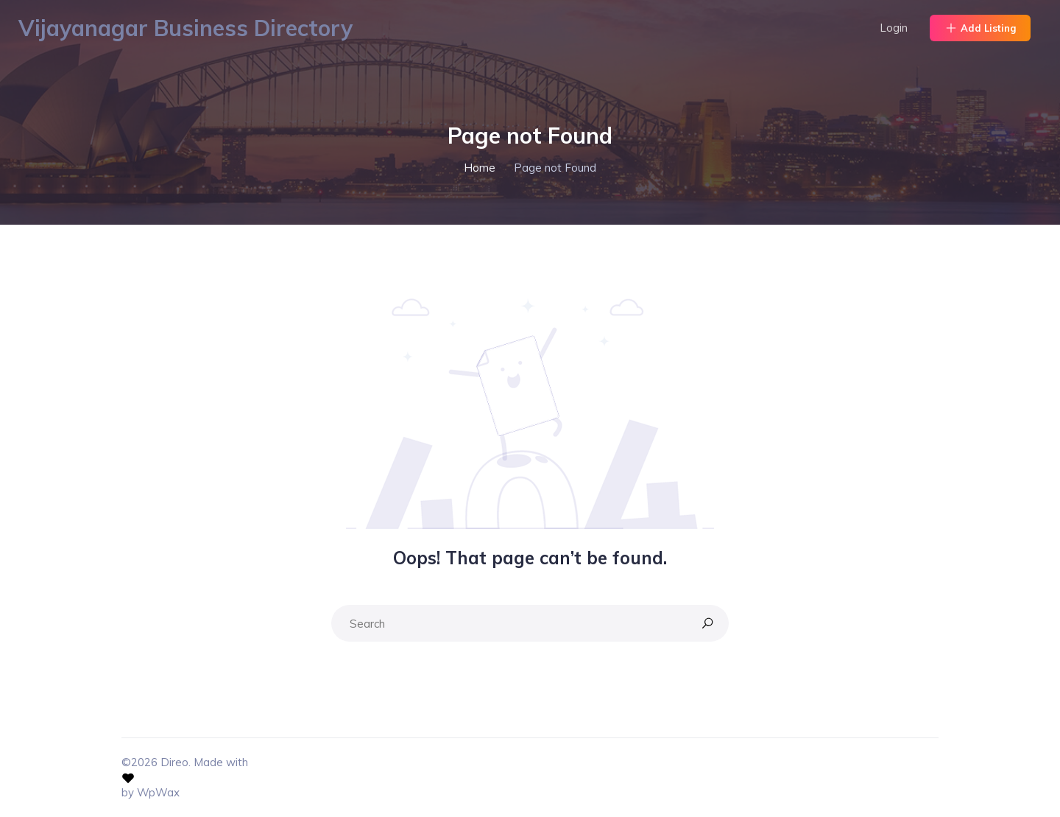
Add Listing (980, 28)
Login (894, 28)
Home (479, 168)
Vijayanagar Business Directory (185, 28)
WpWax (158, 792)
